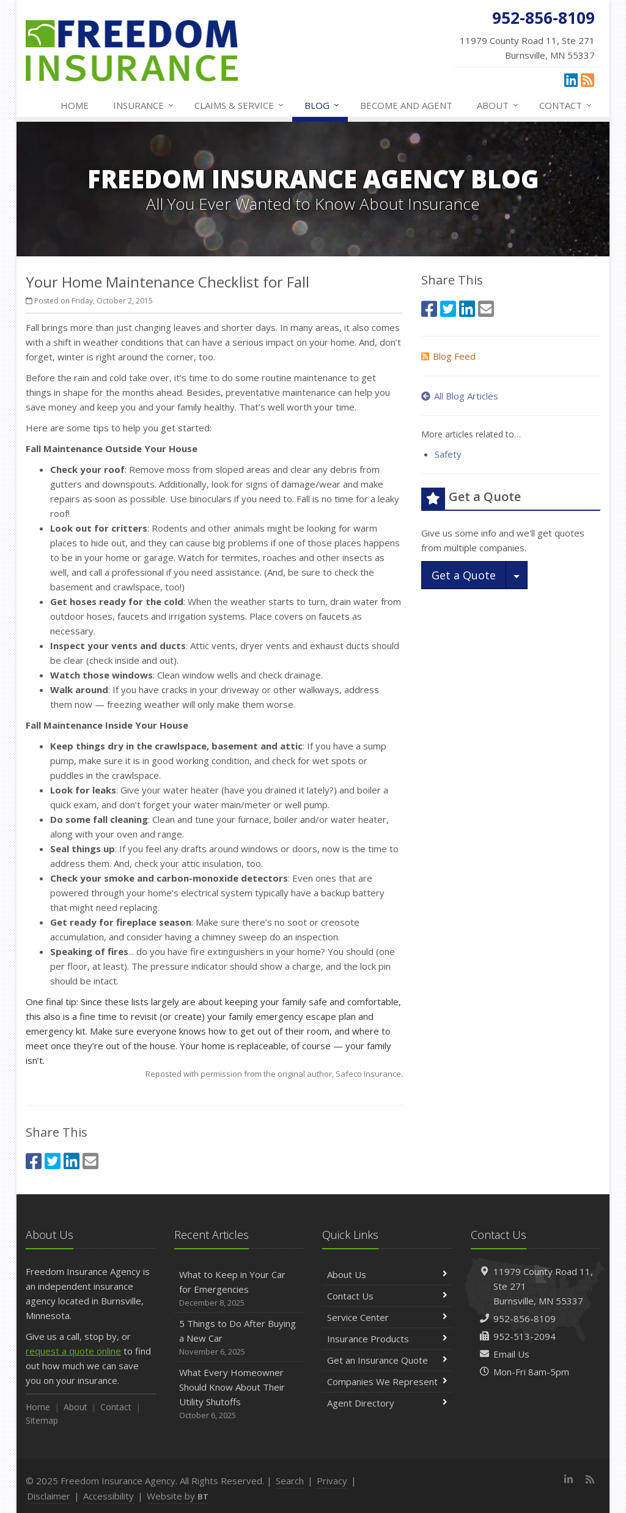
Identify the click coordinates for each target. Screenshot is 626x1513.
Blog (322, 105)
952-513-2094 (524, 1336)
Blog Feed (448, 356)
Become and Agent (406, 105)
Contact (566, 105)
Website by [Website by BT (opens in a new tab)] (177, 1496)
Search (290, 1480)
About (498, 105)
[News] (587, 79)
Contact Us (387, 1296)
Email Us (511, 1354)
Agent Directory (387, 1403)
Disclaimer (48, 1496)
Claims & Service (239, 105)
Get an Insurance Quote (387, 1360)
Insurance (144, 105)
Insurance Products (387, 1339)
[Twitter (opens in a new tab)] (53, 1160)
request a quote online (73, 1351)
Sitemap (42, 1420)
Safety (448, 454)
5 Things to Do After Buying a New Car (239, 1337)
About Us (387, 1274)
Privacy (332, 1480)
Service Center (387, 1317)
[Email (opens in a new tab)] (90, 1160)
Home (75, 105)
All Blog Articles (459, 396)
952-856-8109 (524, 1318)
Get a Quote (464, 575)
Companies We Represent (387, 1381)
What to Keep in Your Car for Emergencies (239, 1288)
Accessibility (108, 1496)
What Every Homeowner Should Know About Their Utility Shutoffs (239, 1394)
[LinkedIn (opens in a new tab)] (571, 79)
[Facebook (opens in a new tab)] (34, 1160)
